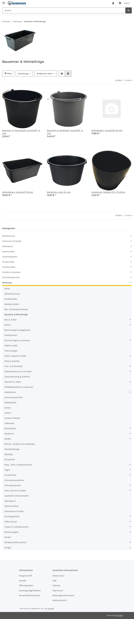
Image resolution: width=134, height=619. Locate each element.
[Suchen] (63, 10)
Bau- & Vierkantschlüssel (16, 309)
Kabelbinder (10, 392)
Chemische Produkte (12, 241)
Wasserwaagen (11, 532)
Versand (51, 608)
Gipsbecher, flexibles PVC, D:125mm (108, 192)
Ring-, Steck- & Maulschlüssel (18, 464)
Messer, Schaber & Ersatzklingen (19, 444)
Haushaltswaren (9, 256)
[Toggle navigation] (3, 1)
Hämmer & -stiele (12, 381)
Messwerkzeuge (11, 449)
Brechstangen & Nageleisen (17, 330)
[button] (113, 3)
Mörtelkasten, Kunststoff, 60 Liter (107, 130)
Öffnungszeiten (26, 585)
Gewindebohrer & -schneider (18, 371)
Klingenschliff (25, 575)
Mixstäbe (8, 454)
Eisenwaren (7, 246)
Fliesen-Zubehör (12, 361)
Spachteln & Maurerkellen (16, 495)
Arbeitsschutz (8, 236)
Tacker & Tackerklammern (16, 526)
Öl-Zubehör (9, 459)
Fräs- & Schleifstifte (13, 366)
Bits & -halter (10, 319)
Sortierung (23, 73)
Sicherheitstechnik (11, 277)
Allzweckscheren (12, 293)
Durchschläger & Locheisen (17, 340)
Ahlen (7, 288)
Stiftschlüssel (10, 521)
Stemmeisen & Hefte (14, 511)
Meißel (7, 438)
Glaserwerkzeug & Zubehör (17, 376)
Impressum (58, 590)
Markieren (9, 433)
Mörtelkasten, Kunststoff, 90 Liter (17, 192)
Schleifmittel (10, 475)
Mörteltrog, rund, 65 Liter (59, 192)
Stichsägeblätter (12, 516)
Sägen (7, 470)
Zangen (7, 547)
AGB (54, 580)
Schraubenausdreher (14, 480)
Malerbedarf (10, 428)
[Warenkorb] (124, 3)
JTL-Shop (119, 615)
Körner (7, 407)
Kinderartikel (8, 262)
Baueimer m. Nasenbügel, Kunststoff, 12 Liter (21, 132)
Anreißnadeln (10, 299)
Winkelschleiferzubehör (15, 542)
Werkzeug (7, 282)
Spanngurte (10, 501)
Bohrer (7, 324)
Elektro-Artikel (11, 345)
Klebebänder (10, 402)
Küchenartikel (8, 267)
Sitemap (56, 585)
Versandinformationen (29, 595)
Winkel (7, 537)
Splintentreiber (11, 506)
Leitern (7, 413)
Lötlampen (9, 423)
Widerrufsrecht (60, 600)
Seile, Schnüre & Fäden (15, 490)
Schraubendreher (12, 485)
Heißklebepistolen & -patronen (18, 387)
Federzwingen (11, 350)
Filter (8, 73)
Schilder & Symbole (11, 272)
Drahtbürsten (10, 335)
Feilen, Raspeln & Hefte (15, 356)
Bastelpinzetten (11, 304)
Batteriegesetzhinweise (63, 595)
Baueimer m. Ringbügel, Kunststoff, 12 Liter (65, 132)
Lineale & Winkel (12, 418)
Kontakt (22, 580)
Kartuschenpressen (13, 397)
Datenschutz (58, 575)
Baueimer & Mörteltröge (16, 314)
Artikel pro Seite (44, 73)
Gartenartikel (8, 251)
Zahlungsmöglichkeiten (30, 590)
